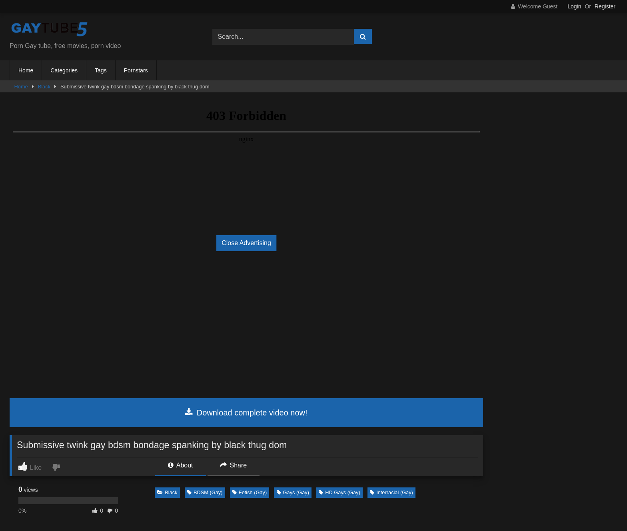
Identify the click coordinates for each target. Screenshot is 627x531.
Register (605, 6)
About (180, 465)
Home (25, 70)
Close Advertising (246, 243)
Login (574, 6)
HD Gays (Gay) (339, 492)
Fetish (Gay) (249, 492)
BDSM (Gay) (205, 492)
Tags (101, 70)
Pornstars (136, 70)
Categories (64, 70)
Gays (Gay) (293, 492)
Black (44, 87)
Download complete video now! (246, 412)
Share (233, 465)
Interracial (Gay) (391, 492)
